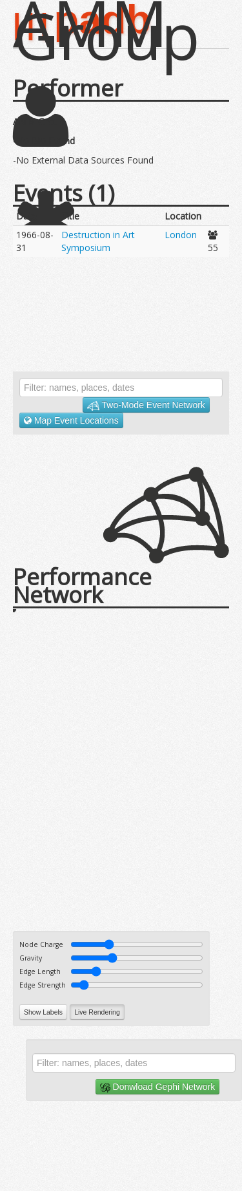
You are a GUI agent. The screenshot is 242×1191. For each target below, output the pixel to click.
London (181, 235)
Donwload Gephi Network (158, 1087)
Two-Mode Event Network (146, 405)
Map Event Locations (71, 420)
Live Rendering (97, 1012)
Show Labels (43, 1012)
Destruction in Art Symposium (98, 241)
